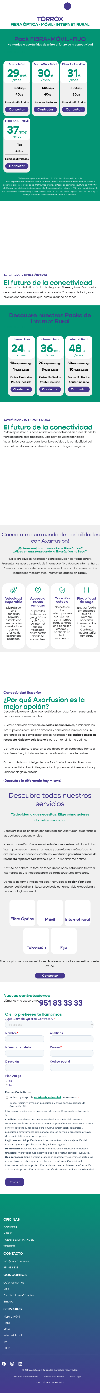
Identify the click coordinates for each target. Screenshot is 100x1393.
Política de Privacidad (26, 1376)
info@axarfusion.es (16, 1261)
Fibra (6, 1323)
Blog (6, 1288)
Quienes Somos (13, 1282)
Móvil (6, 1329)
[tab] (14, 52)
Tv (5, 1341)
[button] (68, 6)
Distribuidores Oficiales (18, 1295)
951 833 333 (10, 1267)
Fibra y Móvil (11, 1316)
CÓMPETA (10, 1227)
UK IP (6, 1348)
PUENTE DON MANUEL (18, 1239)
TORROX (9, 1246)
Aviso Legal (75, 1376)
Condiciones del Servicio (50, 1382)
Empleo (8, 1301)
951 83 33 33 (61, 1003)
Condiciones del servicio (70, 178)
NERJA (8, 1233)
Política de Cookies (53, 1376)
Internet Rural (12, 1335)
